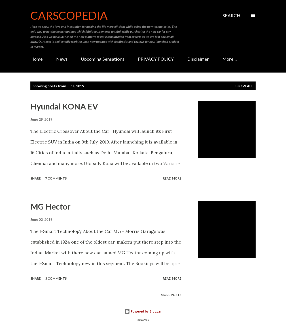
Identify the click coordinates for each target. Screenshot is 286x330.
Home (36, 59)
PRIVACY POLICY (156, 59)
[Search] (231, 15)
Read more (172, 178)
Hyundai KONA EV (64, 106)
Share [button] (35, 178)
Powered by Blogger (143, 311)
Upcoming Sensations (102, 59)
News (62, 59)
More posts (171, 295)
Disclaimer (198, 59)
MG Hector (50, 206)
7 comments (56, 178)
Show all (244, 86)
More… (229, 59)
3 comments (56, 278)
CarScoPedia (69, 15)
